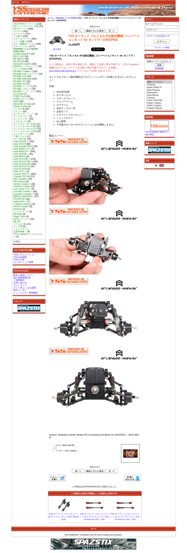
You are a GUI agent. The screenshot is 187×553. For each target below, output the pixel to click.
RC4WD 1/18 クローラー (26, 74)
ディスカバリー (21, 116)
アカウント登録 (161, 47)
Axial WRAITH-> (22, 151)
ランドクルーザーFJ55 (25, 126)
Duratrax (18, 209)
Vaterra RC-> (20, 201)
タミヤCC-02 (20, 139)
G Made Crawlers (22, 204)
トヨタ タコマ (20, 121)
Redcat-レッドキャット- (25, 66)
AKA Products (159, 90)
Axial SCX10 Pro (22, 166)
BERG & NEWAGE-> (24, 196)
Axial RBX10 (20, 156)
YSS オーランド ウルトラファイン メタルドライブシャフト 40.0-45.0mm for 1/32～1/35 (94, 516)
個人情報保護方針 (22, 277)
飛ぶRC (17, 221)
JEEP (16, 101)
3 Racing (159, 85)
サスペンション (21, 46)
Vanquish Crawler (22, 64)
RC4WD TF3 (20, 84)
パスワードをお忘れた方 (157, 36)
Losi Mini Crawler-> (23, 191)
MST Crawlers (20, 179)
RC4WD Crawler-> (23, 71)
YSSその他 (19, 259)
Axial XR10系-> (21, 154)
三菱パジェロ (20, 136)
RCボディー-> (21, 28)
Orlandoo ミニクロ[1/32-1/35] (68, 18)
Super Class (20, 216)
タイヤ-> (18, 31)
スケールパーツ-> (22, 38)
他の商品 (149, 134)
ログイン (26, 2)
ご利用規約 (19, 280)
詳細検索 (159, 68)
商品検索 (150, 56)
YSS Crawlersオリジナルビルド (28, 235)
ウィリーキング (21, 211)
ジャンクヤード (21, 229)
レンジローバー (21, 134)
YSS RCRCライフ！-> (25, 24)
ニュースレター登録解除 (26, 292)
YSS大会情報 (20, 257)
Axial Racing (159, 95)
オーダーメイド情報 (23, 262)
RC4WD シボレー (22, 89)
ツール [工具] (20, 224)
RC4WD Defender (22, 79)
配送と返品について (23, 275)
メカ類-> (18, 36)
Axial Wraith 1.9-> (22, 149)
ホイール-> (19, 34)
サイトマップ (20, 285)
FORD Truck (20, 96)
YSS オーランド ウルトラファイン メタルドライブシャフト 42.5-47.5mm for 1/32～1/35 (125, 516)
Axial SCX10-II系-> (23, 161)
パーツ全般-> (20, 41)
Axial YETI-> (20, 171)
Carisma (159, 97)
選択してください (159, 82)
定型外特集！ (20, 231)
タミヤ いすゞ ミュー (24, 114)
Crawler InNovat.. (159, 108)
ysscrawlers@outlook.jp (62, 71)
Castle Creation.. (159, 103)
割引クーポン (20, 290)
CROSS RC (19, 199)
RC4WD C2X (20, 76)
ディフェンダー (21, 119)
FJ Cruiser (19, 94)
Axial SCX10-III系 (22, 164)
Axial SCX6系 (20, 169)
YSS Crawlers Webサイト (158, 132)
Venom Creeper (21, 206)
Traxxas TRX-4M (22, 176)
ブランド (150, 77)
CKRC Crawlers (159, 105)
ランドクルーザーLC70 (25, 129)
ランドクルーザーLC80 (25, 131)
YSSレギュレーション (24, 254)
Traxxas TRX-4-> (22, 174)
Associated (159, 92)
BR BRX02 (19, 61)
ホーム (15, 2)
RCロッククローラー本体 (26, 26)
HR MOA (18, 214)
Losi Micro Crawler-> (24, 194)
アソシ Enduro (21, 69)
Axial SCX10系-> (22, 159)
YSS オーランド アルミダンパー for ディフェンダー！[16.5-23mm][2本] (63, 516)
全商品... (18, 241)
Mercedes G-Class (23, 104)
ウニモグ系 (19, 109)
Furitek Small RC (22, 54)
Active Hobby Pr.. (159, 87)
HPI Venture (19, 181)
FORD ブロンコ (21, 99)
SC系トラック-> (22, 219)
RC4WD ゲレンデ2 (23, 86)
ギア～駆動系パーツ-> (24, 44)
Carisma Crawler (22, 186)
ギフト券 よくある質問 (25, 288)
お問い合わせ (20, 282)
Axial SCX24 (20, 144)
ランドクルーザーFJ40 (25, 124)
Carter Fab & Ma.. (159, 100)
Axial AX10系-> (21, 141)
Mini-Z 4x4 (19, 56)
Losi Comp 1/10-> (22, 189)
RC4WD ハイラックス (24, 91)
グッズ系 (18, 226)
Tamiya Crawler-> (22, 184)
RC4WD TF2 (20, 81)
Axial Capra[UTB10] (23, 146)
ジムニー (18, 111)
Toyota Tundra (21, 106)
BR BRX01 (19, 59)
